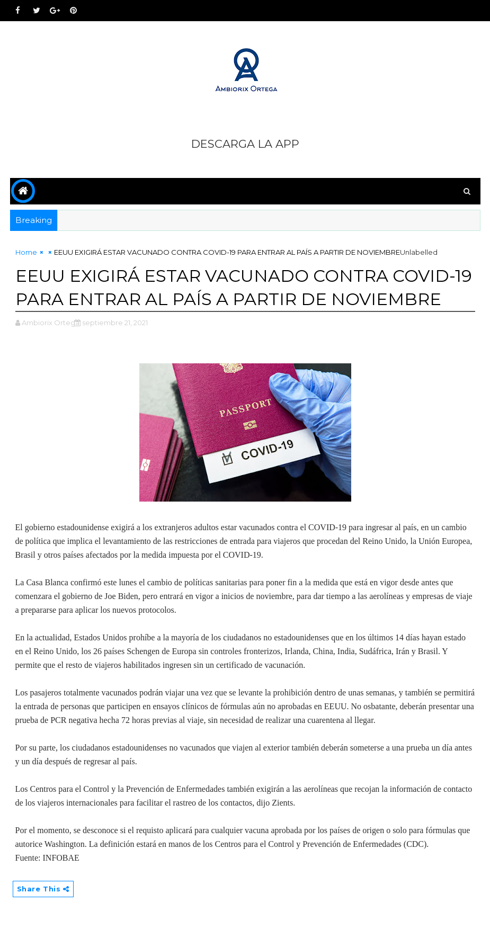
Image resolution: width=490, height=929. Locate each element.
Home (26, 252)
